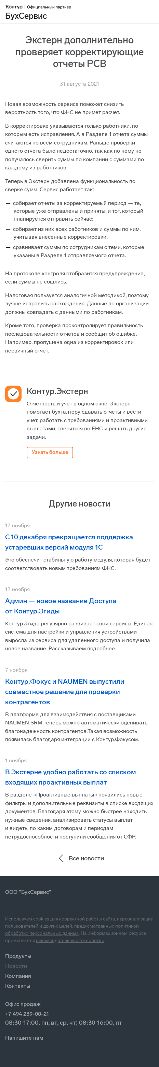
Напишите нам (24, 1038)
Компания (18, 976)
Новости (16, 966)
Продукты (18, 956)
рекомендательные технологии (70, 940)
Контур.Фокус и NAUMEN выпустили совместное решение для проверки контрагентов (64, 691)
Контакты (17, 986)
